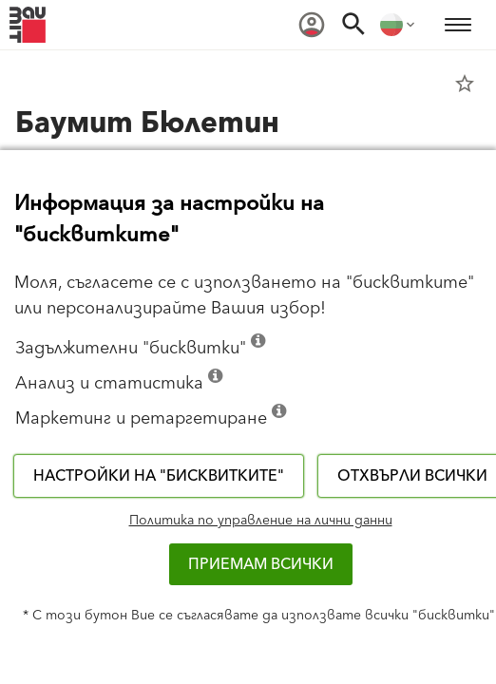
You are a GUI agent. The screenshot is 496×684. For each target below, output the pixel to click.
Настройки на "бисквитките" (158, 476)
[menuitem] (311, 24)
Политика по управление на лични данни (260, 520)
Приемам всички (261, 564)
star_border (464, 83)
